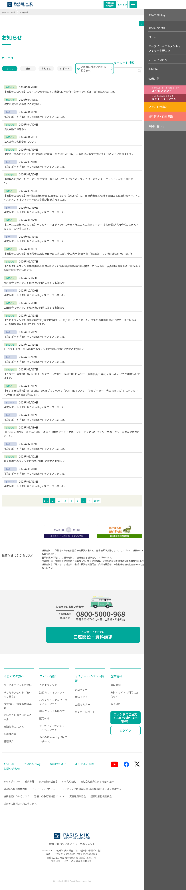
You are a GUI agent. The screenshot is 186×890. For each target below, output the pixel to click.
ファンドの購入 (157, 106)
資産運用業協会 (77, 796)
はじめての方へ (14, 676)
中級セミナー (82, 697)
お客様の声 (10, 734)
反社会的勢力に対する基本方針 (97, 781)
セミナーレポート (85, 711)
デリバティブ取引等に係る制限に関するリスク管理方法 (91, 789)
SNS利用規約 (69, 781)
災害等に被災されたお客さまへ (91, 68)
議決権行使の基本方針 (15, 789)
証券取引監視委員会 (101, 796)
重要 (28, 68)
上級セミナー (82, 704)
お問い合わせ (156, 126)
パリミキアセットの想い (18, 685)
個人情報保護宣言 (48, 781)
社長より (153, 78)
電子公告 (115, 704)
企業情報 (116, 676)
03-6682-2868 (68, 854)
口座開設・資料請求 (93, 635)
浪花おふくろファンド (52, 692)
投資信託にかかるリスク (17, 796)
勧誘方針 (29, 781)
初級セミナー (82, 690)
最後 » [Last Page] (97, 500)
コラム (152, 37)
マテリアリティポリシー (45, 789)
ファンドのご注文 (125, 717)
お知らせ (46, 68)
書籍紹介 (9, 741)
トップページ (8, 12)
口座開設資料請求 (110, 4)
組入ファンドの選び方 (52, 711)
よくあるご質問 (84, 764)
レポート (64, 68)
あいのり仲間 (156, 28)
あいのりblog (156, 15)
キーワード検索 (124, 62)
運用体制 (44, 718)
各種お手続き (58, 764)
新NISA (153, 69)
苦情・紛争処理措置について (49, 796)
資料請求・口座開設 (160, 116)
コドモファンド (48, 685)
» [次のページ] (89, 500)
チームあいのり (157, 60)
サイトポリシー (12, 781)
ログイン (122, 4)
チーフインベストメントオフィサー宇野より (164, 48)
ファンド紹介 (48, 676)
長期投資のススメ (14, 726)
